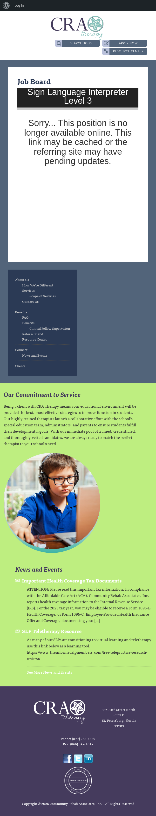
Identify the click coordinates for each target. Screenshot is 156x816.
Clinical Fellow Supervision (49, 328)
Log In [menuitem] (19, 5)
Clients (20, 365)
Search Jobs (74, 43)
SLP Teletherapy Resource (51, 631)
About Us (22, 279)
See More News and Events (49, 672)
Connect (21, 349)
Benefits (21, 312)
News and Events (34, 355)
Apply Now (121, 43)
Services (28, 290)
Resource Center (123, 51)
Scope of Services (42, 295)
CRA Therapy (78, 28)
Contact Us (30, 301)
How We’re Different (37, 285)
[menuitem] (6, 5)
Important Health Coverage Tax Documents (72, 580)
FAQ (25, 317)
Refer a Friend (32, 333)
